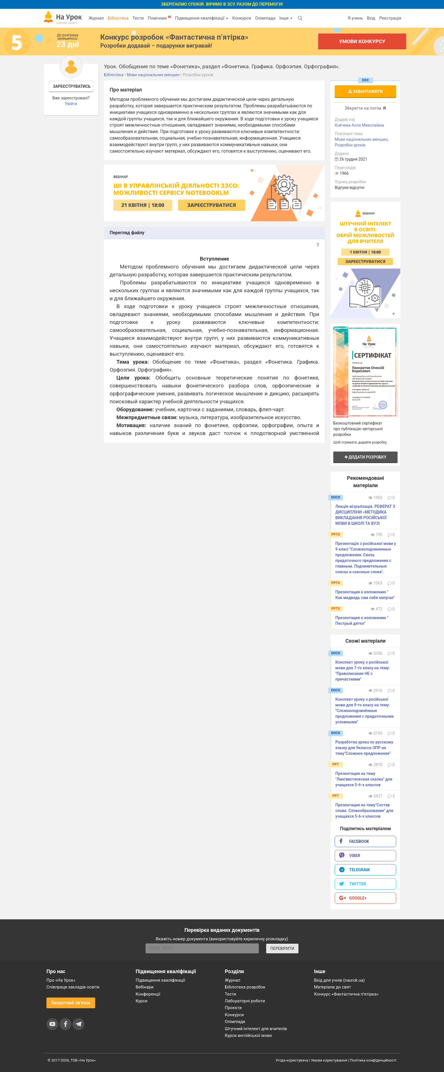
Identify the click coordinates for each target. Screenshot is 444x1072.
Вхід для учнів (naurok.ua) (339, 980)
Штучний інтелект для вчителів (256, 1028)
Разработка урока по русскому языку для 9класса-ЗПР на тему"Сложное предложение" (364, 748)
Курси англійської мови (248, 1035)
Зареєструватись (72, 86)
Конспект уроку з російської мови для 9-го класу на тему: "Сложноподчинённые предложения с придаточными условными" (364, 710)
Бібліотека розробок (245, 987)
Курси (141, 1000)
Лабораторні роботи (245, 1000)
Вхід (371, 18)
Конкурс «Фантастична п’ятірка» (346, 994)
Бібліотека (118, 18)
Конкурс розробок (174, 37)
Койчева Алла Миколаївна (359, 125)
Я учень (355, 18)
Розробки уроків (350, 145)
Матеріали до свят (332, 987)
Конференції (148, 994)
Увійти (71, 103)
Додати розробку (366, 457)
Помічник (159, 18)
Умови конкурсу (362, 41)
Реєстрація (390, 18)
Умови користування (329, 1060)
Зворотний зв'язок (71, 1002)
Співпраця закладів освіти (72, 987)
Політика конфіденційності (373, 1060)
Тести (138, 18)
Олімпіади (235, 1021)
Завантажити (365, 91)
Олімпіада (265, 18)
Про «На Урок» (60, 980)
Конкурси (241, 18)
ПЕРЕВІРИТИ (282, 948)
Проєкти (233, 1007)
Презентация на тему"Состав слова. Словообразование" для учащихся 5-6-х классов (364, 811)
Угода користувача (292, 1060)
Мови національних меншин (361, 139)
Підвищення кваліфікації (201, 18)
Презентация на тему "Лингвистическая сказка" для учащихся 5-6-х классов (363, 779)
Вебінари (144, 987)
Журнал (96, 18)
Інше (286, 18)
